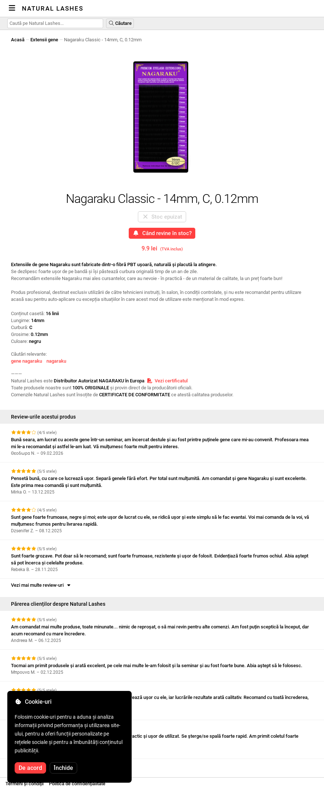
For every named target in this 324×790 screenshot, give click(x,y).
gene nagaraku (26, 361)
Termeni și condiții (24, 783)
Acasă (18, 39)
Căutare (120, 23)
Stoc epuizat (162, 216)
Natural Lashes (52, 8)
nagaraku (56, 361)
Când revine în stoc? (162, 233)
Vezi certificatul (167, 380)
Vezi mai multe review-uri (41, 585)
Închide (63, 767)
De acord (30, 767)
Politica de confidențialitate (77, 783)
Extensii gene (44, 39)
